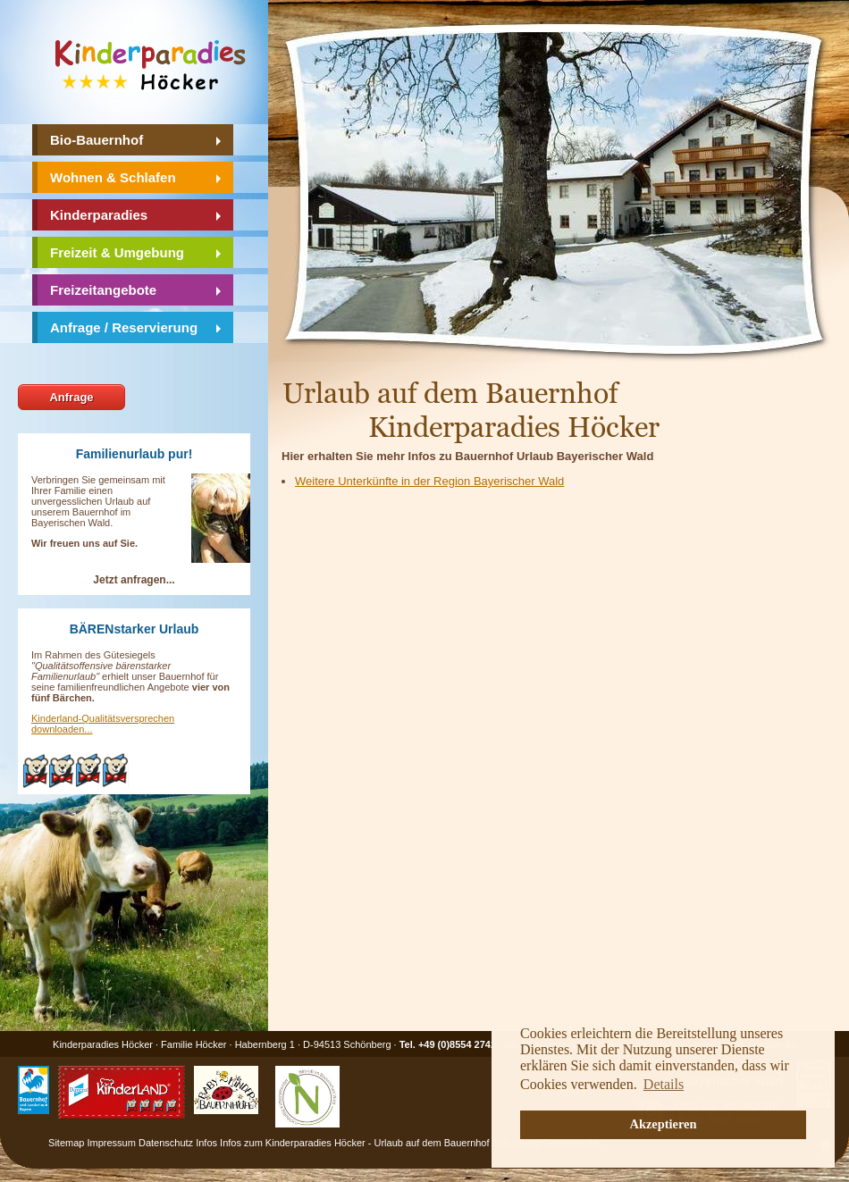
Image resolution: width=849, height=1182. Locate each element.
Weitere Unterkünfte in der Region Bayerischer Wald (429, 481)
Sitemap (66, 1142)
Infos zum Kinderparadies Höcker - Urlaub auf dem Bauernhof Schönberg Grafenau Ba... (413, 1142)
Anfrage (71, 397)
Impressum (112, 1142)
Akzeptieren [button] (663, 1124)
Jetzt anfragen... (133, 580)
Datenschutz (166, 1142)
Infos (206, 1142)
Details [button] (663, 1084)
